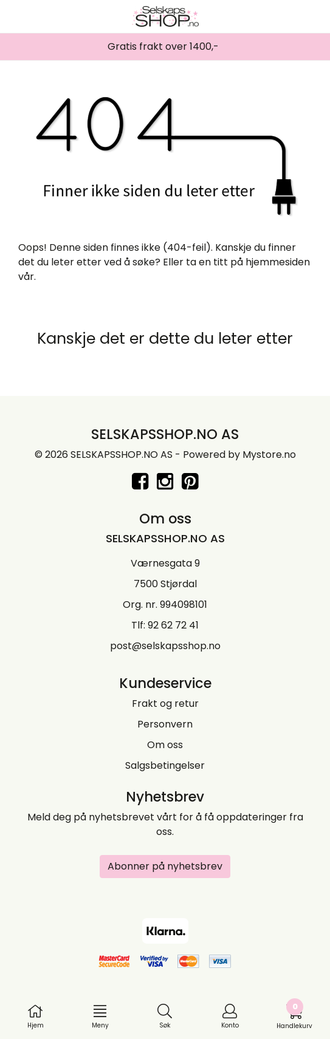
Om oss (165, 745)
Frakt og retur (165, 703)
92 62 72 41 (173, 625)
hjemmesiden (278, 262)
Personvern (165, 724)
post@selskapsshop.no (165, 646)
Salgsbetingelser (165, 765)
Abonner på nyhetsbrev (165, 866)
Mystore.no (269, 455)
